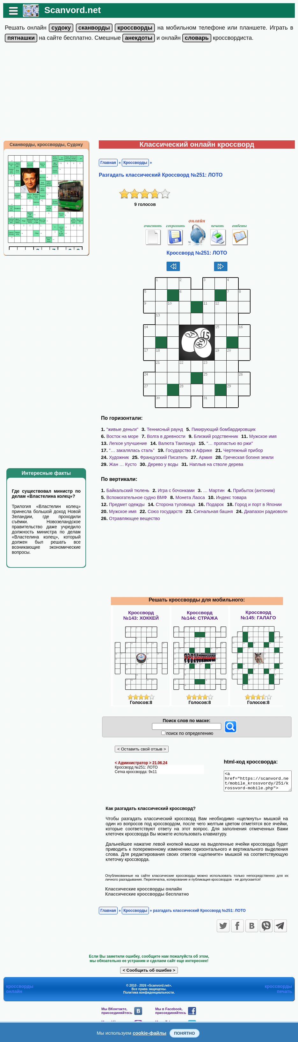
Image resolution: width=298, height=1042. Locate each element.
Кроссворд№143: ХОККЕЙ (141, 615)
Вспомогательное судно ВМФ (133, 497)
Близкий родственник (213, 436)
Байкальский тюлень (124, 490)
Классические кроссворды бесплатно (144, 897)
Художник (281, 450)
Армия (171, 457)
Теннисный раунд (162, 429)
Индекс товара (228, 497)
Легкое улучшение (125, 443)
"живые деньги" (119, 429)
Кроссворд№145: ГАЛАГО (258, 614)
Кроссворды (132, 162)
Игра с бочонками (173, 490)
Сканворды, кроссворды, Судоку (43, 144)
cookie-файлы (149, 1033)
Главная (105, 162)
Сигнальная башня (171, 511)
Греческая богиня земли (214, 457)
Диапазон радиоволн (224, 511)
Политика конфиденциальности (148, 996)
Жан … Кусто (264, 457)
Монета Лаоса (187, 497)
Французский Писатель (129, 457)
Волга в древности (163, 436)
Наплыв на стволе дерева (174, 464)
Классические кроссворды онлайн (140, 892)
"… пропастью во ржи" (226, 443)
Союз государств (123, 511)
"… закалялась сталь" (128, 450)
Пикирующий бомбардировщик (220, 429)
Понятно (184, 1033)
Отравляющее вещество (131, 518)
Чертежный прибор (240, 450)
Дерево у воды (121, 464)
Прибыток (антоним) (251, 490)
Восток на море (119, 436)
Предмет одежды (272, 497)
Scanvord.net (69, 10)
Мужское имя (259, 436)
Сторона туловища (125, 504)
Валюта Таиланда (173, 443)
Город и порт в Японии (208, 504)
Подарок (165, 504)
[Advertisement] (149, 92)
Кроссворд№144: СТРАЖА (199, 615)
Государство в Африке (186, 450)
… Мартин (210, 490)
